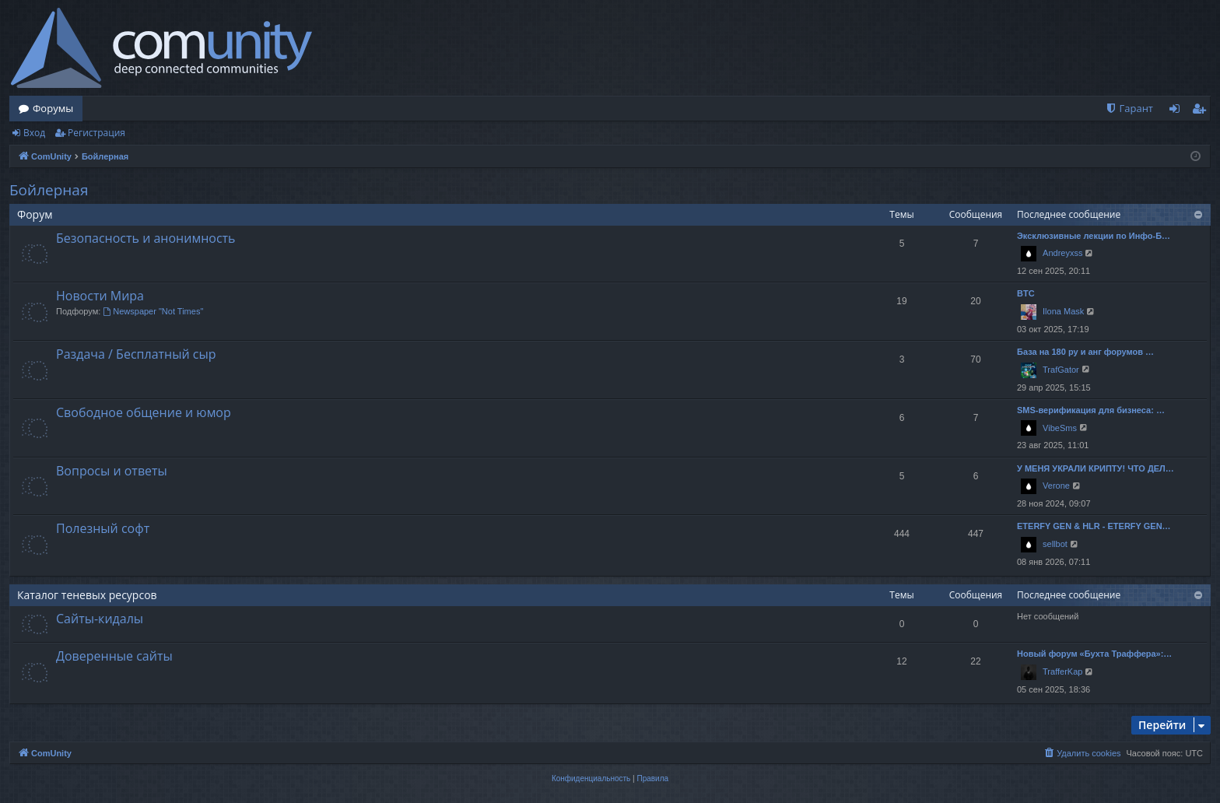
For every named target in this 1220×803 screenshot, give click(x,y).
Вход (34, 132)
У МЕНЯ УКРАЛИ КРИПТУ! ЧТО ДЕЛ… (1095, 468)
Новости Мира (100, 295)
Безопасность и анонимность (146, 238)
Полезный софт (102, 528)
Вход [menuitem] (1178, 111)
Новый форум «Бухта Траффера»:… (1094, 653)
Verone (1056, 485)
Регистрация (96, 132)
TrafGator (1061, 369)
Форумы (53, 108)
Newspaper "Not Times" (153, 311)
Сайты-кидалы (99, 618)
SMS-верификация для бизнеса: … (1091, 410)
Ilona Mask (1063, 311)
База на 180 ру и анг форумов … (1085, 351)
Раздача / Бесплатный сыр (136, 354)
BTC (1026, 293)
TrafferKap (1062, 671)
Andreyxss (1062, 253)
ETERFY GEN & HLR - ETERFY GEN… (1094, 526)
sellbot (1055, 544)
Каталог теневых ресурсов (87, 594)
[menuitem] (1129, 108)
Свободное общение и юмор (143, 412)
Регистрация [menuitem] (1202, 111)
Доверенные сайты (114, 655)
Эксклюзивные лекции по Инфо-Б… (1093, 235)
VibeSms (1060, 428)
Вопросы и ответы (111, 470)
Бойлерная (48, 190)
